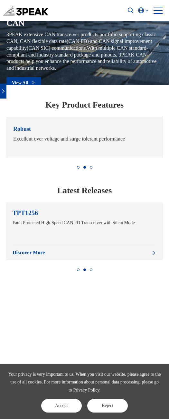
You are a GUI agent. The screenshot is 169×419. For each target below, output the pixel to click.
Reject (107, 405)
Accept (61, 405)
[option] (84, 137)
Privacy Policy (86, 390)
